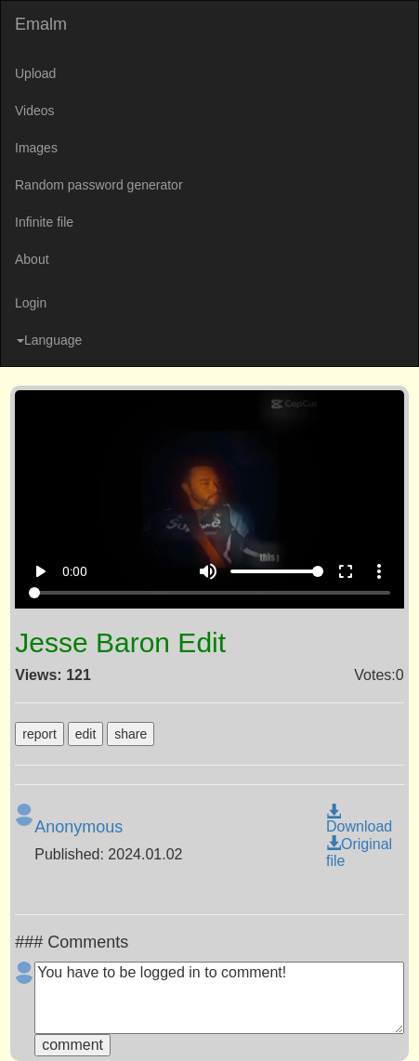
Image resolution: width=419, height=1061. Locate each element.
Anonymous (78, 827)
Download (359, 819)
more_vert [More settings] (379, 571)
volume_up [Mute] (208, 571)
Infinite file (44, 222)
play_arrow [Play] (40, 571)
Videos (35, 110)
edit (86, 734)
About (32, 259)
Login (30, 302)
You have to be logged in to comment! (219, 998)
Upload (35, 73)
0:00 (74, 571)
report (39, 734)
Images (36, 147)
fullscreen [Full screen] (345, 571)
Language (49, 340)
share (130, 734)
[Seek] (210, 592)
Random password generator (99, 184)
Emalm (41, 24)
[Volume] (276, 571)
